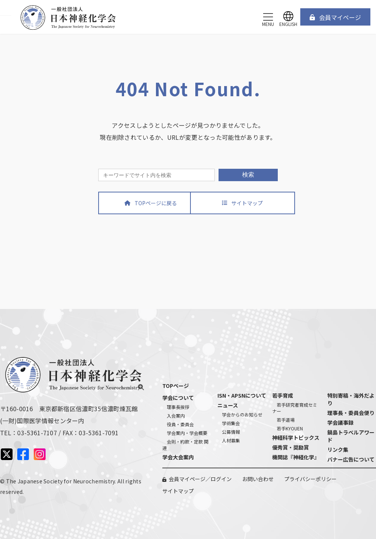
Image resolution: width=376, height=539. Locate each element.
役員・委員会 (180, 424)
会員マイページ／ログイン (200, 479)
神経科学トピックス (295, 437)
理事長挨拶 (178, 407)
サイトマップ (178, 491)
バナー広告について (351, 459)
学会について (178, 397)
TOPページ (175, 385)
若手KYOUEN (290, 428)
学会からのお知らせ (242, 414)
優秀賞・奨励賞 (290, 447)
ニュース (227, 405)
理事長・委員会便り (351, 412)
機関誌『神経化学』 (295, 457)
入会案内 (176, 415)
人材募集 (231, 440)
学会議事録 (340, 422)
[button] (335, 17)
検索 (248, 174)
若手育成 (282, 395)
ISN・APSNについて (241, 395)
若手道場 (286, 419)
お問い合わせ (258, 479)
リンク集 (337, 449)
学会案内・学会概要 (187, 433)
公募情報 (231, 431)
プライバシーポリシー (310, 479)
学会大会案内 (178, 457)
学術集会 (231, 423)
